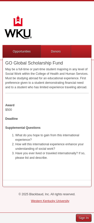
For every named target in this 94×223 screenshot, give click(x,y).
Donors (56, 51)
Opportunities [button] (22, 51)
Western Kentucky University (50, 201)
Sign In (84, 218)
